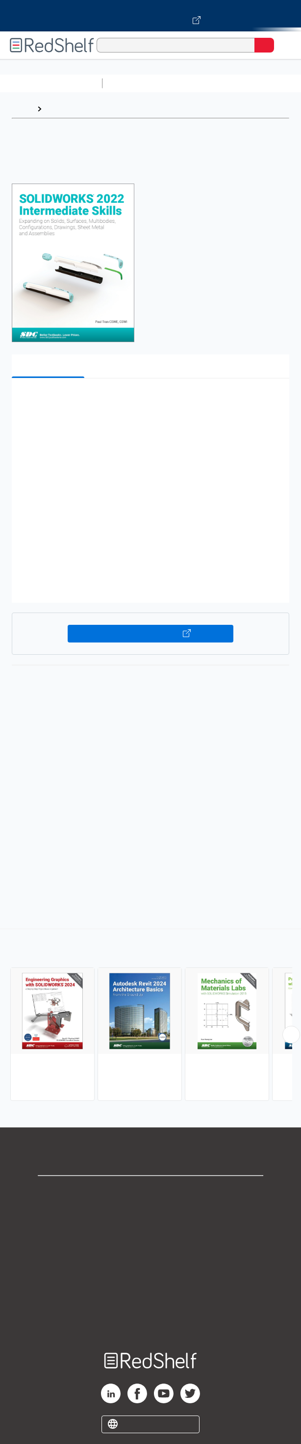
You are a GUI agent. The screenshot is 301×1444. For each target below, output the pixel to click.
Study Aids (132, 83)
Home (22, 108)
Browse (60, 108)
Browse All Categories (51, 83)
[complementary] (150, 1016)
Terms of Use (150, 1256)
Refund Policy (150, 1278)
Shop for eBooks (150, 1191)
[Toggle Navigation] (284, 45)
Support (150, 1213)
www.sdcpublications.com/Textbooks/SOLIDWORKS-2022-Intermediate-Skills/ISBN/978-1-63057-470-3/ (161, 889)
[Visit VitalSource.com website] (150, 15)
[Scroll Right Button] (291, 1034)
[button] (149, 401)
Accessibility (150, 1299)
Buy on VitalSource (150, 633)
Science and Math (192, 83)
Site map (150, 1321)
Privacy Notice (151, 1234)
